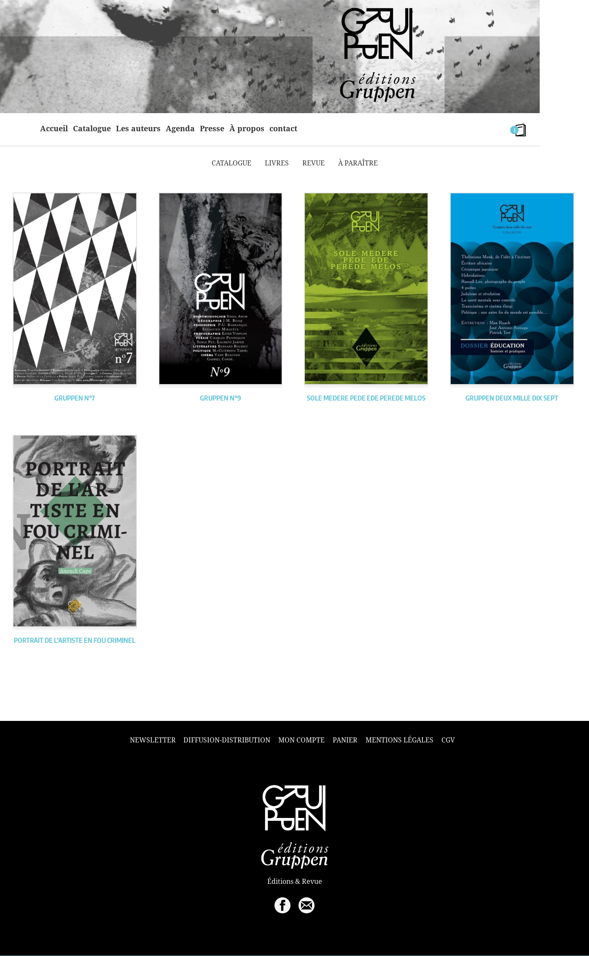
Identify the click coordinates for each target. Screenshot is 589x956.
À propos (246, 128)
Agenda (180, 128)
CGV (448, 740)
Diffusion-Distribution (226, 740)
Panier (345, 740)
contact (283, 128)
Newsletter (153, 740)
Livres (277, 163)
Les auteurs (138, 128)
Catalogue (92, 128)
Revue (313, 163)
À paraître (358, 163)
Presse (212, 128)
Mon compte (301, 740)
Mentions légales (399, 740)
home (24, 128)
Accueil (54, 128)
